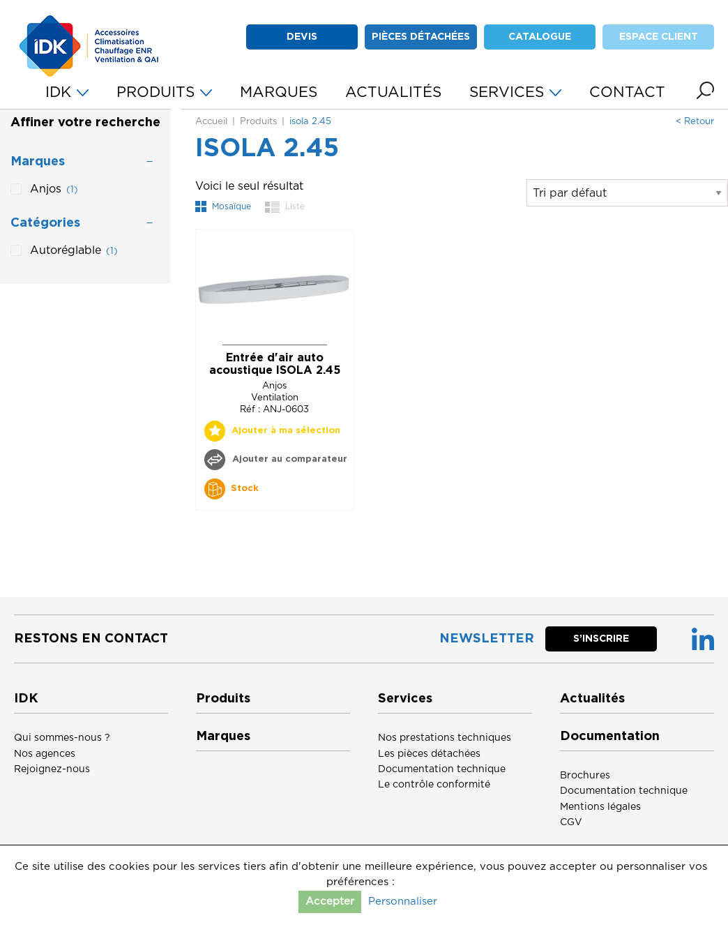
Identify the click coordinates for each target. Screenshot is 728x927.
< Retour (695, 121)
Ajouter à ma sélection (286, 430)
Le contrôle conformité (434, 785)
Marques (223, 736)
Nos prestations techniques (444, 738)
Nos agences (44, 754)
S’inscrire (601, 639)
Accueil (211, 121)
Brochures (585, 776)
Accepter (329, 901)
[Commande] (627, 192)
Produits (258, 121)
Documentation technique (442, 769)
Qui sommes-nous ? (62, 738)
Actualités (592, 699)
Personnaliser (402, 901)
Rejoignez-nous (52, 769)
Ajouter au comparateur (288, 459)
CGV (571, 822)
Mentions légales (600, 807)
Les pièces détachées (429, 754)
